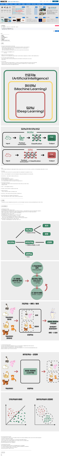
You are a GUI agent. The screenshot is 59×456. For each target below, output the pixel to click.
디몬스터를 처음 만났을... (29, 13)
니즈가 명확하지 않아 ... (28, 8)
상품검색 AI (52, 19)
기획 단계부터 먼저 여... (28, 9)
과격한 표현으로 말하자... (29, 11)
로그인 (44, 1)
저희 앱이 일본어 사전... (28, 10)
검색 (53, 313)
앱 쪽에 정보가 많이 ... (28, 12)
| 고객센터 (50, 1)
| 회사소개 (47, 1)
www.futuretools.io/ (8, 300)
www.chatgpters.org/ (9, 302)
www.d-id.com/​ (15, 294)
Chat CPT (48, 19)
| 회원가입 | (41, 1)
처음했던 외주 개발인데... (29, 14)
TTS (56, 19)
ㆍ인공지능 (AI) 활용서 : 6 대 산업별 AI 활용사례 (31, 20)
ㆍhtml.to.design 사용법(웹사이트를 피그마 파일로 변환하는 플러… (32, 21)
